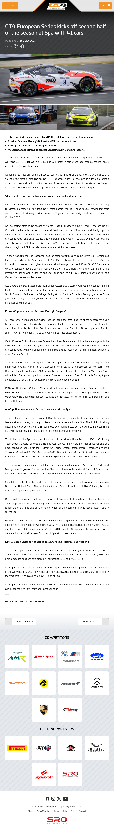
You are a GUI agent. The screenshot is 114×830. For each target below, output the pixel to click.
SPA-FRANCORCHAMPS (34, 601)
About (31, 811)
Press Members (43, 811)
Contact (82, 811)
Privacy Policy (69, 811)
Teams (57, 811)
